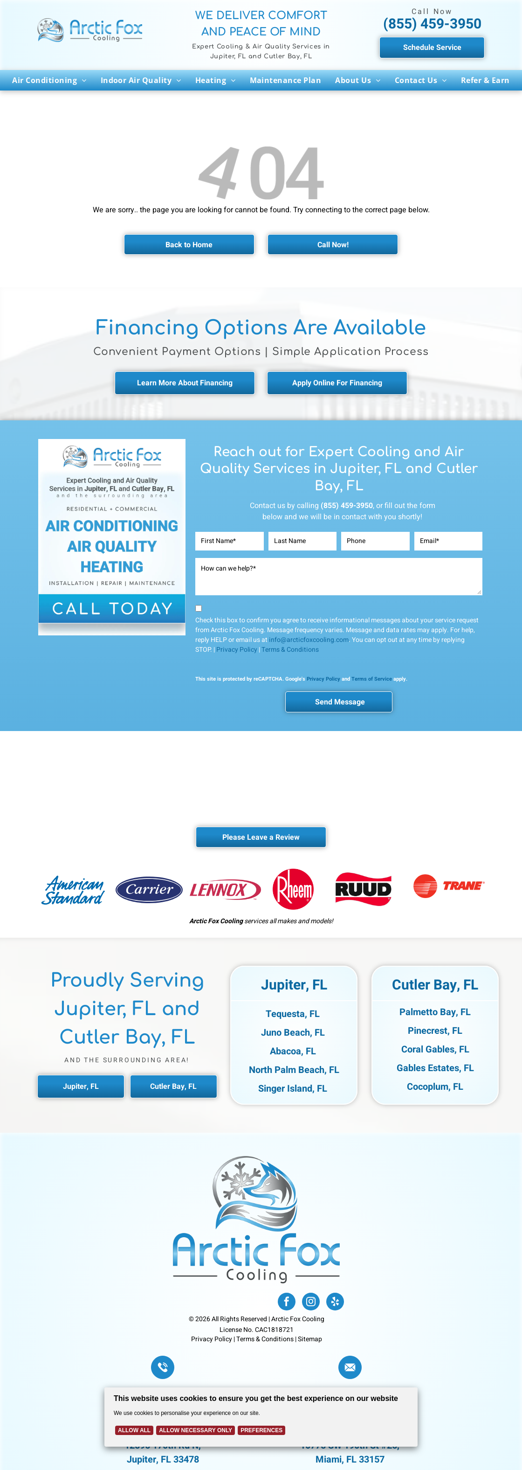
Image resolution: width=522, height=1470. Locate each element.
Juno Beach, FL (293, 1032)
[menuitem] (49, 80)
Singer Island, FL (292, 1088)
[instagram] (311, 1303)
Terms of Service (371, 679)
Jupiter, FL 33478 (163, 1459)
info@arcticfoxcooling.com (309, 640)
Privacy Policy (236, 650)
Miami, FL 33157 (350, 1459)
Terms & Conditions (290, 650)
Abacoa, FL (293, 1051)
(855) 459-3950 (432, 24)
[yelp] (335, 1303)
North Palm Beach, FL (294, 1070)
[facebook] (286, 1303)
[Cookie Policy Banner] (261, 1417)
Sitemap (310, 1339)
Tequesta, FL (293, 1014)
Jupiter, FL (294, 985)
